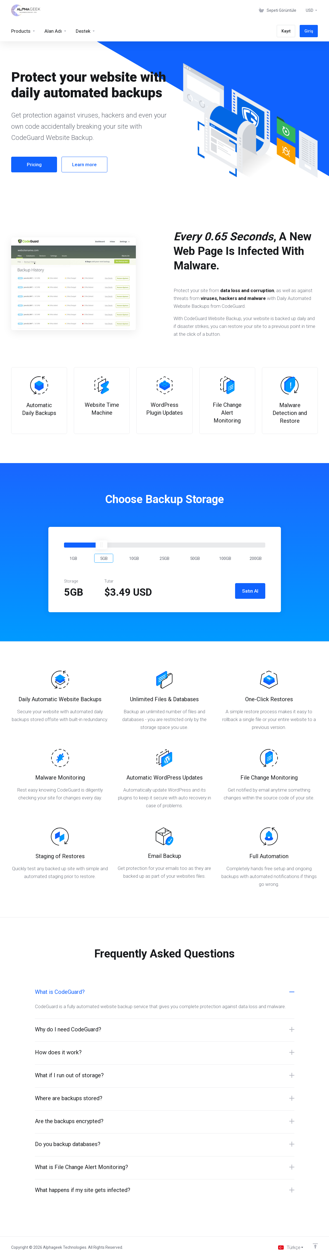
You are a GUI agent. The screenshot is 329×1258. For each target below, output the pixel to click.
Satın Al (250, 591)
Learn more (84, 164)
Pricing (34, 164)
